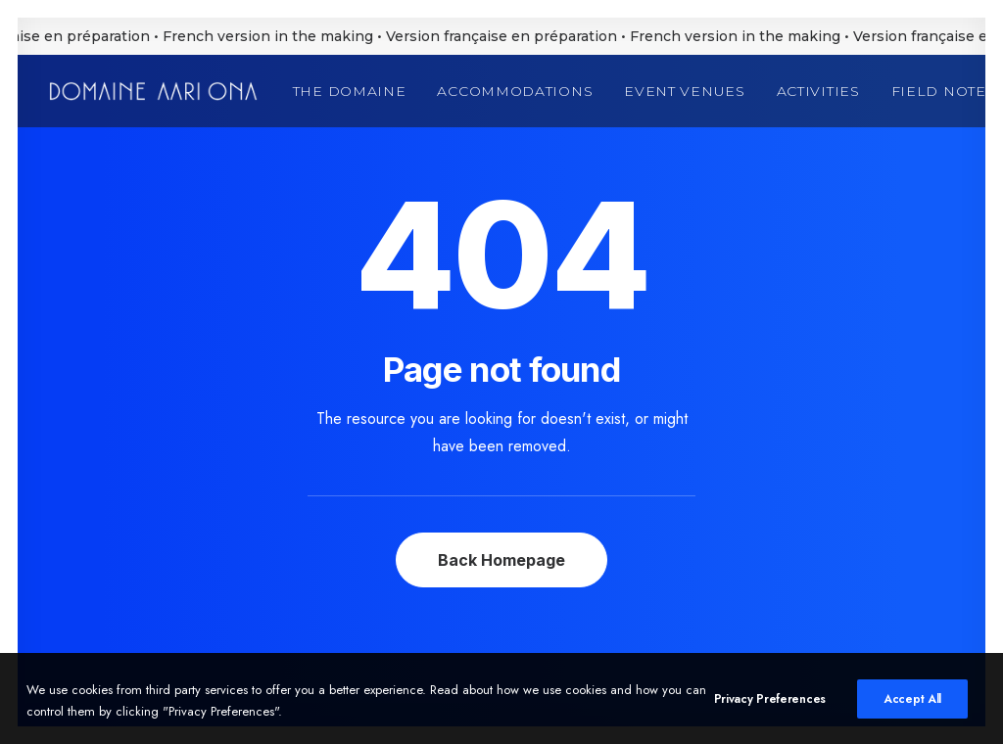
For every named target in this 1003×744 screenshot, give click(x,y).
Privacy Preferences (770, 706)
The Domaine (349, 91)
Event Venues (684, 91)
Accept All (912, 706)
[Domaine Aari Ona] (153, 91)
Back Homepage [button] (501, 560)
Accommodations (515, 91)
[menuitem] (356, 91)
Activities (818, 91)
